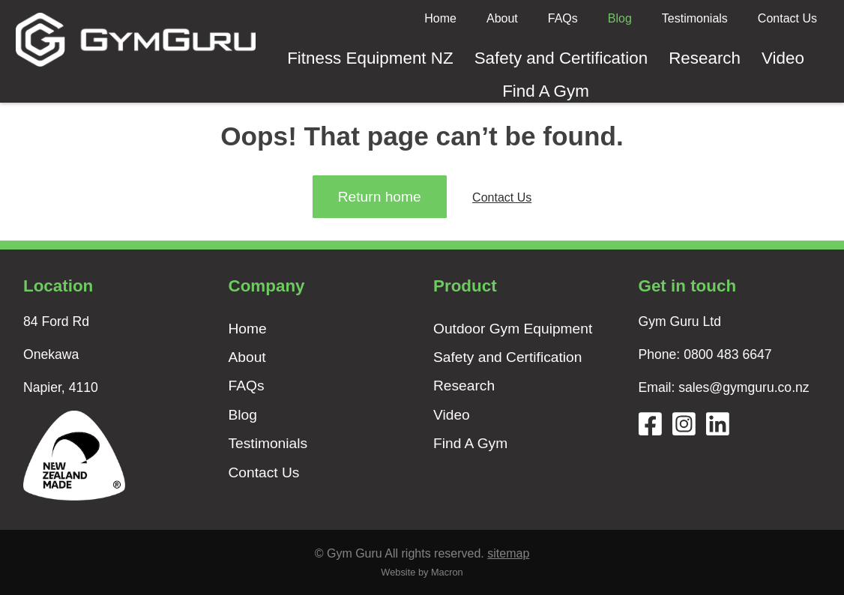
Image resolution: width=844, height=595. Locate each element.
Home (440, 18)
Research (705, 58)
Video (783, 58)
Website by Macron (421, 572)
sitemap (508, 553)
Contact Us (787, 18)
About (502, 18)
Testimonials (695, 18)
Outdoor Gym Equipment (512, 328)
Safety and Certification (561, 58)
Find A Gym (545, 91)
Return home (379, 197)
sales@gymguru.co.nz (743, 387)
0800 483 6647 (727, 354)
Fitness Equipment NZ (370, 58)
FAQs (563, 18)
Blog (620, 18)
